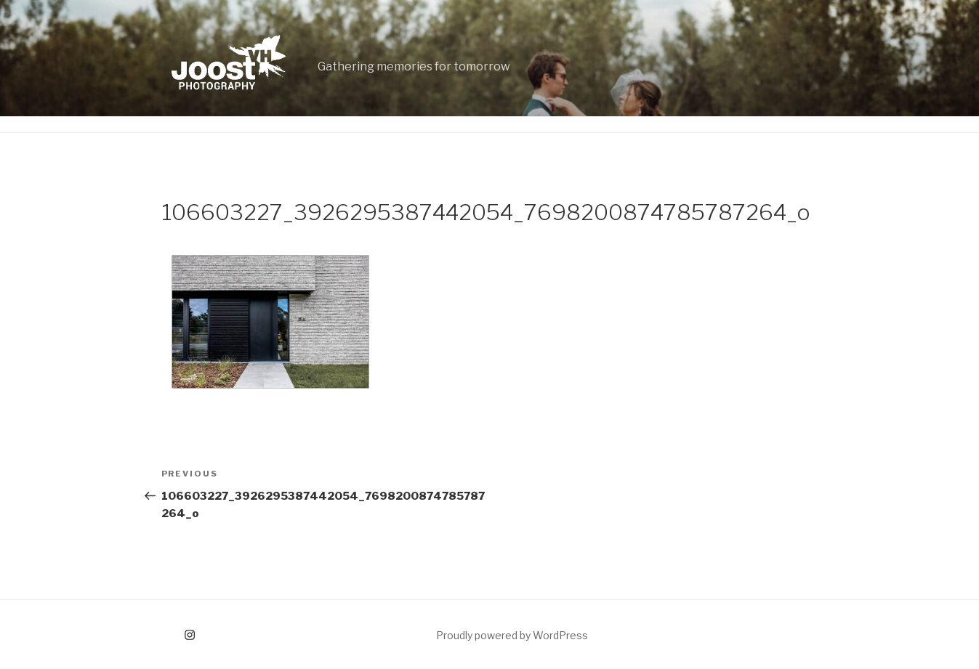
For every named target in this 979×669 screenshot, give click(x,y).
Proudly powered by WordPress (512, 635)
